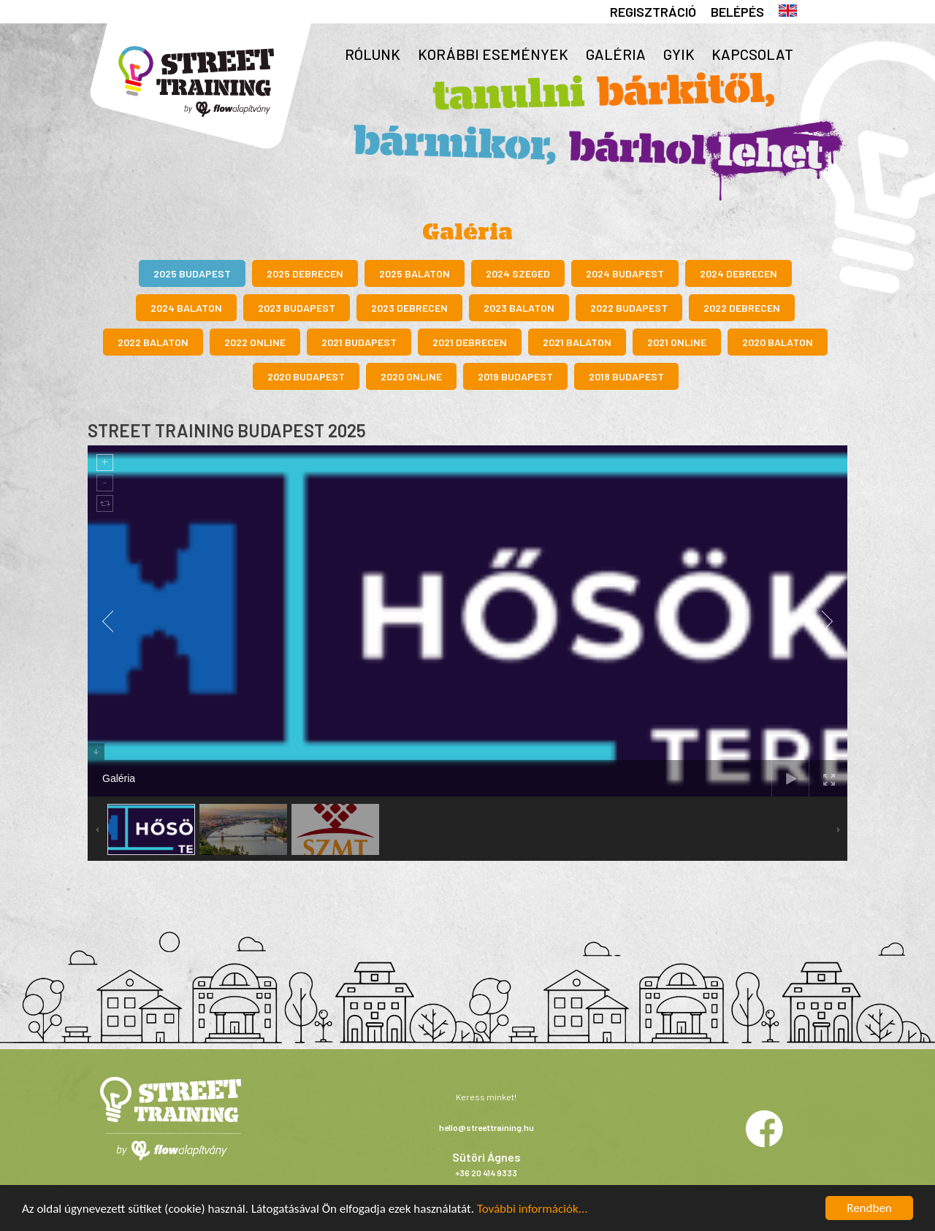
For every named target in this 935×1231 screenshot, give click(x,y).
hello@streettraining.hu (486, 1127)
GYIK (679, 54)
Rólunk (372, 54)
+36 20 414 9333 (486, 1172)
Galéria (616, 54)
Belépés (737, 12)
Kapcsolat (752, 54)
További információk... (532, 1208)
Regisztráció (653, 12)
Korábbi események (493, 54)
